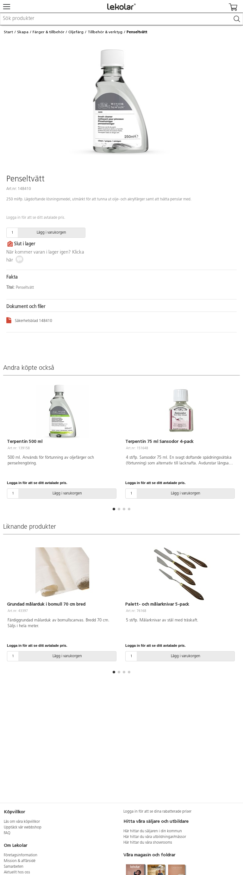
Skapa (22, 32)
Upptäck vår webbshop (22, 827)
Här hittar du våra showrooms (147, 843)
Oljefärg (76, 32)
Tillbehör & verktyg (105, 32)
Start (8, 32)
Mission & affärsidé (19, 861)
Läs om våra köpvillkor (22, 822)
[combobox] (121, 19)
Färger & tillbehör (49, 32)
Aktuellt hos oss (17, 872)
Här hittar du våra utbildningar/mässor (154, 837)
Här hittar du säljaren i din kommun (152, 831)
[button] (114, 509)
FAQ (7, 833)
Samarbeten (13, 867)
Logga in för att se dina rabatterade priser (157, 812)
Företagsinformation (20, 855)
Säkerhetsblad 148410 (29, 320)
